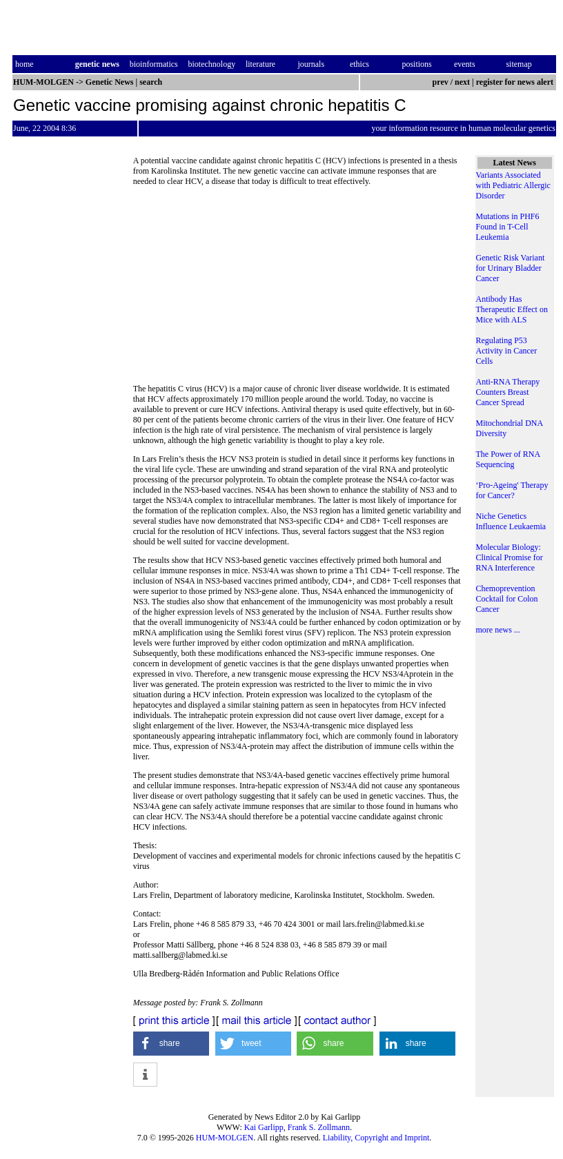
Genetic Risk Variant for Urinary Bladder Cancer (510, 268)
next (462, 82)
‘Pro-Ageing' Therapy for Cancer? (512, 490)
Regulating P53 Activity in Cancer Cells (506, 351)
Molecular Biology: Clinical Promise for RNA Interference (509, 557)
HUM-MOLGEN (224, 1137)
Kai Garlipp (264, 1127)
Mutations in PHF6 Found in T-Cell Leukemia (508, 227)
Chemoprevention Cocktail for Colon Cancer (507, 599)
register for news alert (515, 82)
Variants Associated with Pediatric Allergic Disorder (513, 185)
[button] (171, 1044)
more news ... (498, 630)
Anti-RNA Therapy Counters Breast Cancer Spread (508, 392)
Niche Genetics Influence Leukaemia (511, 521)
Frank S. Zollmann (319, 1127)
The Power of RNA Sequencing (508, 459)
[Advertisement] (297, 289)
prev (440, 82)
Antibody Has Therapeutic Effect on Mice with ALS (512, 309)
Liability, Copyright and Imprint (376, 1137)
